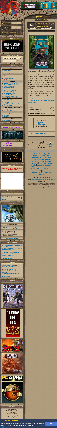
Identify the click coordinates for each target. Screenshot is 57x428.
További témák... (6, 276)
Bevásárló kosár (8, 120)
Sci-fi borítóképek (8, 110)
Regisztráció (45, 171)
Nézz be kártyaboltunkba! (12, 193)
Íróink (5, 101)
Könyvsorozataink (40, 167)
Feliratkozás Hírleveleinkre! (11, 127)
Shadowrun (40, 165)
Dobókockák (7, 94)
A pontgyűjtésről (8, 78)
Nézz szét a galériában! (12, 238)
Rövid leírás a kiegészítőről (37, 99)
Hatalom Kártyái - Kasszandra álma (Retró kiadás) (9, 198)
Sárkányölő (35, 157)
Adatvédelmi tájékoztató (44, 173)
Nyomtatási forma (50, 145)
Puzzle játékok (8, 90)
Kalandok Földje (44, 155)
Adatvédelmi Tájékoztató (7, 144)
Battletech (48, 165)
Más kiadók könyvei (9, 84)
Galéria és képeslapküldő (38, 169)
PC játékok (7, 92)
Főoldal (34, 154)
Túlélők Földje (42, 154)
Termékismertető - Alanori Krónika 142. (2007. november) (10, 251)
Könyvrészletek (8, 105)
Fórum (50, 167)
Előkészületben (8, 72)
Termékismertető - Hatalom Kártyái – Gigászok (10, 254)
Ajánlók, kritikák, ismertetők (12, 104)
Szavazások (7, 116)
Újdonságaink (7, 70)
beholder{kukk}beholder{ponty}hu (42, 180)
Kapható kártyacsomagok (37, 133)
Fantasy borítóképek (9, 109)
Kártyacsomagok (8, 86)
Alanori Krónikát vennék (10, 273)
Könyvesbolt (43, 163)
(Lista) (16, 83)
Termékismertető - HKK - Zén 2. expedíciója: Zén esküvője (12, 248)
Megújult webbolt (8, 269)
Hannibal (6, 268)
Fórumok (6, 115)
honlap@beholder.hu (12, 410)
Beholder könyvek (9, 83)
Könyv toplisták (8, 113)
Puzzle (42, 157)
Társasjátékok (7, 93)
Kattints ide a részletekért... (12, 171)
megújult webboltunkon (41, 123)
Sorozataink (7, 102)
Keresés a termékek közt (10, 96)
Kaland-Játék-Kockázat (10, 266)
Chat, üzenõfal (8, 99)
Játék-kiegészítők (8, 89)
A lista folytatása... (7, 258)
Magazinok (7, 87)
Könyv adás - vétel (8, 265)
